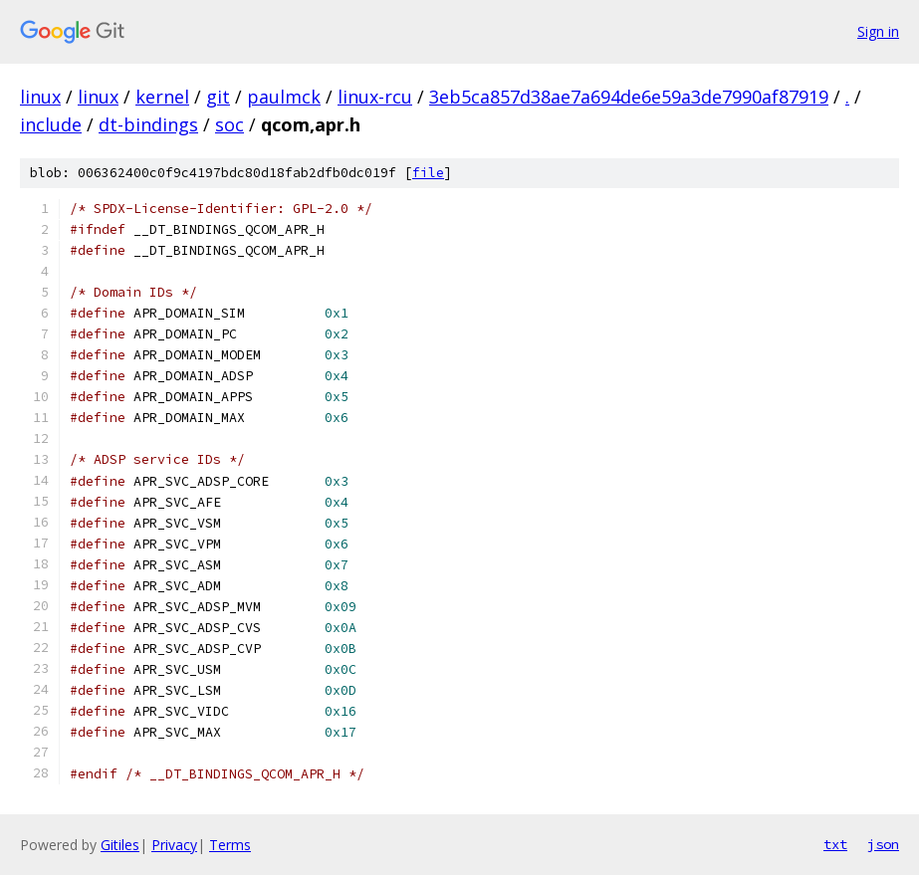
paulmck (284, 97)
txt (835, 844)
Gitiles (120, 844)
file (428, 172)
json (883, 844)
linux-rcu (375, 97)
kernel (162, 97)
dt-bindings (148, 124)
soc (229, 124)
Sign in (878, 31)
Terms (230, 844)
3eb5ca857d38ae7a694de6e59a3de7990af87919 (628, 97)
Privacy (174, 844)
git (218, 97)
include (51, 124)
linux (40, 97)
